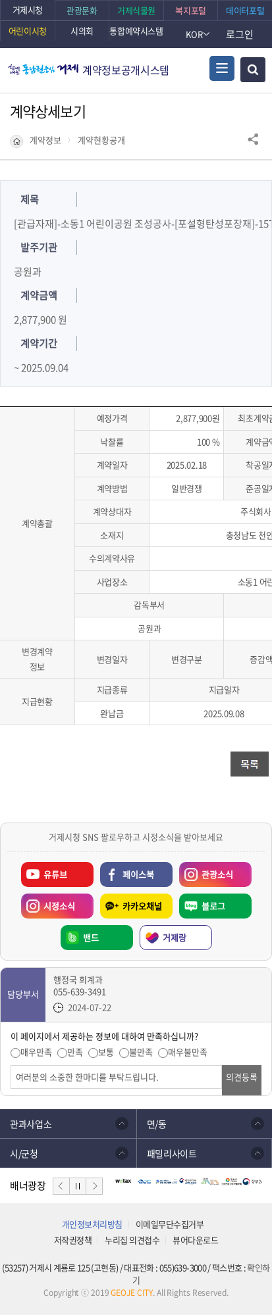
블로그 (213, 905)
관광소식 (206, 871)
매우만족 (36, 1052)
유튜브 (55, 874)
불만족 (141, 1052)
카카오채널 (142, 905)
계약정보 (45, 140)
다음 (94, 1186)
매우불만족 (187, 1052)
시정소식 (48, 903)
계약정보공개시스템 (125, 70)
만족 (75, 1052)
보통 (106, 1052)
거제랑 (174, 937)
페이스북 (138, 874)
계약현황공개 (101, 140)
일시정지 (78, 1186)
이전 (61, 1186)
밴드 (91, 937)
